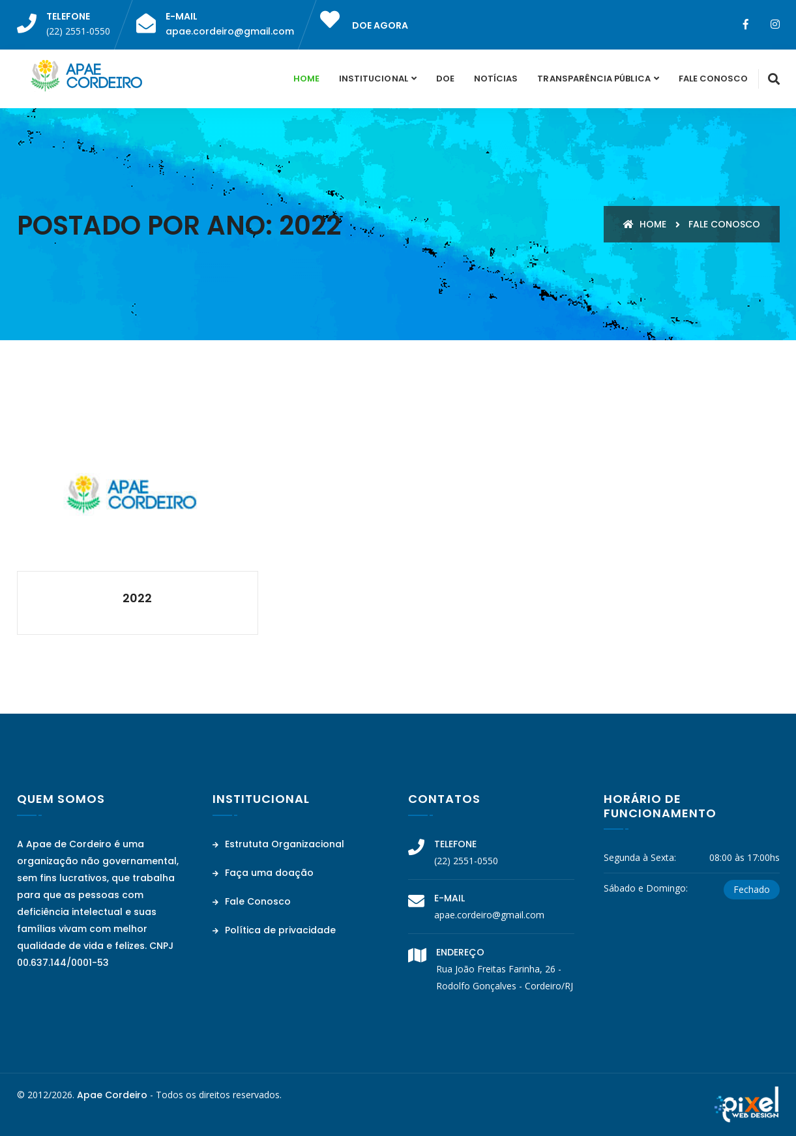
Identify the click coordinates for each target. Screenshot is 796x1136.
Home (306, 78)
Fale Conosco (713, 78)
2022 (137, 598)
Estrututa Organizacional (278, 844)
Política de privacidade (274, 930)
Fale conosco (724, 224)
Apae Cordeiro (112, 1094)
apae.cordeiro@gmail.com (230, 31)
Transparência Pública (593, 78)
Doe (445, 78)
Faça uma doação (263, 872)
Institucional (373, 78)
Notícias (496, 78)
